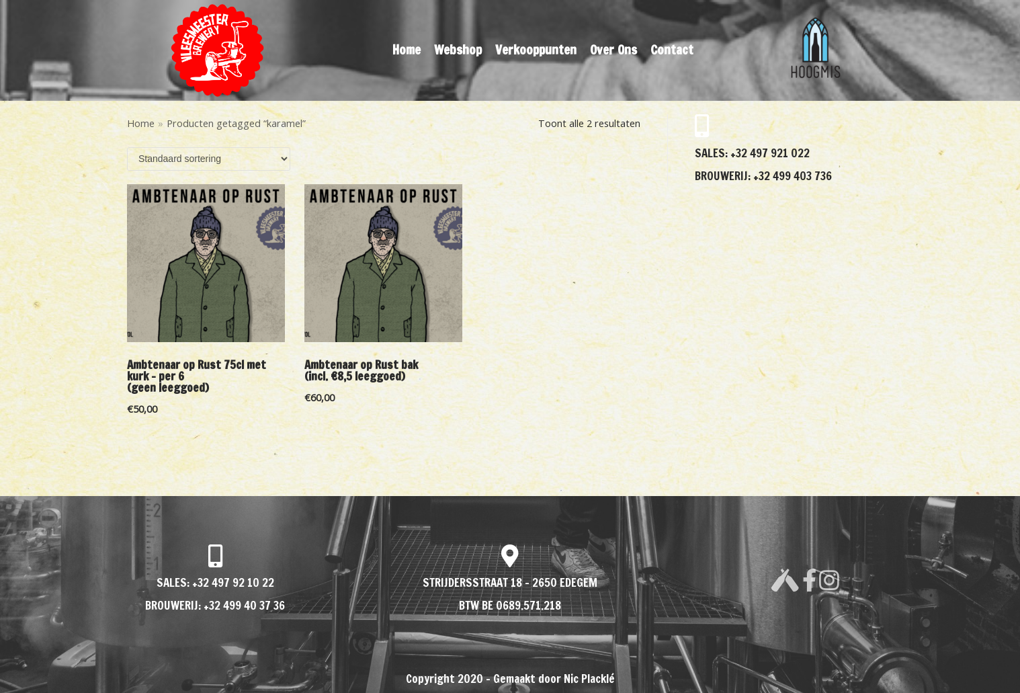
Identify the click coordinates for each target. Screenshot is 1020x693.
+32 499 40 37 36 (244, 605)
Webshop (458, 49)
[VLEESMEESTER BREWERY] (218, 50)
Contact (671, 49)
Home (406, 49)
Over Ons (613, 49)
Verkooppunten (536, 49)
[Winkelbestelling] (208, 159)
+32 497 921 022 (769, 153)
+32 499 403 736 (791, 175)
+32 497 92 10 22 (233, 582)
